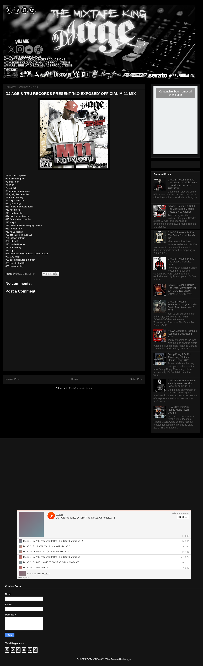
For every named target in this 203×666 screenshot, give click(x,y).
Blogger (127, 659)
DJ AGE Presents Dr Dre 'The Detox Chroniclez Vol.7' (181, 261)
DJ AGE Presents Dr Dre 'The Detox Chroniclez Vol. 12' (182, 235)
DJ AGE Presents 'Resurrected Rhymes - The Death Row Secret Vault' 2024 (182, 306)
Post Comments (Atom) (80, 388)
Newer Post (12, 379)
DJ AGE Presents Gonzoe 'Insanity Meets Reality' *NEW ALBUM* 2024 (182, 383)
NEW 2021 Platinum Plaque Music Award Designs (179, 410)
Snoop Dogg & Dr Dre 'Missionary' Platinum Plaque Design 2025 (179, 357)
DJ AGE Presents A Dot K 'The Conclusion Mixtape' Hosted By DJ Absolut (181, 209)
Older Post (136, 379)
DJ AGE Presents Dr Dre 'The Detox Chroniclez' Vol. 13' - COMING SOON (182, 288)
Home (74, 379)
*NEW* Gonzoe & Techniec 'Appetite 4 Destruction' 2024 (182, 333)
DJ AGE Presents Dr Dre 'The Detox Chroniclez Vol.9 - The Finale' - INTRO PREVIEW (182, 184)
